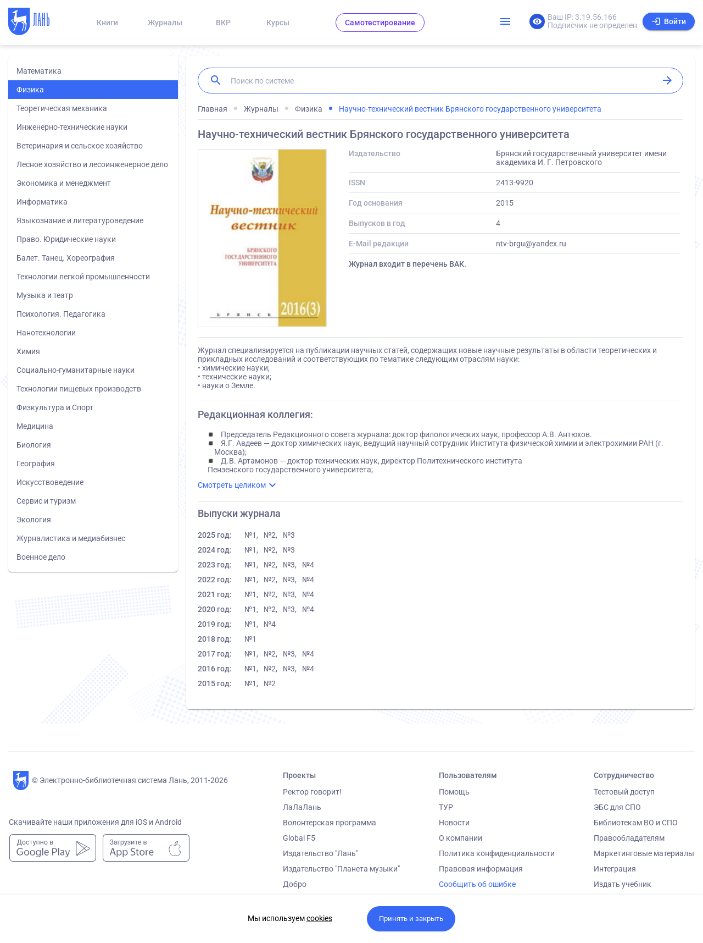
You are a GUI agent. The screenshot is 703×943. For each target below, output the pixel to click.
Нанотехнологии (46, 332)
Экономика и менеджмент (63, 183)
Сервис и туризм (46, 501)
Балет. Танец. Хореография (65, 257)
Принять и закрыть (411, 918)
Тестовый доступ (624, 791)
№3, (290, 564)
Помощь (454, 791)
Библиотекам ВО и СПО (636, 822)
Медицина (34, 426)
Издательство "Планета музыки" (341, 868)
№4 (308, 564)
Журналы (165, 22)
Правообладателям (629, 838)
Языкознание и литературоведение (79, 220)
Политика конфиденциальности (497, 853)
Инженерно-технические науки (71, 127)
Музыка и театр (44, 295)
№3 (289, 535)
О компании (460, 838)
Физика (30, 89)
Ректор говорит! (312, 791)
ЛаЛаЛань (302, 807)
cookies (319, 918)
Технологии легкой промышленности (83, 276)
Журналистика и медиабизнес (70, 538)
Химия (28, 351)
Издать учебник (622, 884)
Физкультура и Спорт (54, 407)
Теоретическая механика (61, 108)
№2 (270, 683)
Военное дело (40, 557)
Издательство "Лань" (320, 853)
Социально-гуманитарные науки (75, 370)
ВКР (223, 22)
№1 (250, 639)
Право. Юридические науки (66, 239)
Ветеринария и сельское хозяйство (79, 145)
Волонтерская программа (329, 822)
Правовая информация (481, 868)
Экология (33, 519)
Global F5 (299, 838)
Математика (39, 71)
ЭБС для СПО (617, 807)
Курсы (277, 22)
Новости (454, 822)
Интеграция (615, 868)
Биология (33, 444)
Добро (294, 884)
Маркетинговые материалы (644, 853)
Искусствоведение (49, 482)
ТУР (446, 807)
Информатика (42, 201)
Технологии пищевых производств (78, 388)
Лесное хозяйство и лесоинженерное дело (92, 164)
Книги (107, 22)
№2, (270, 535)
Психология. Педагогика (60, 314)
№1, (251, 535)
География (35, 463)
